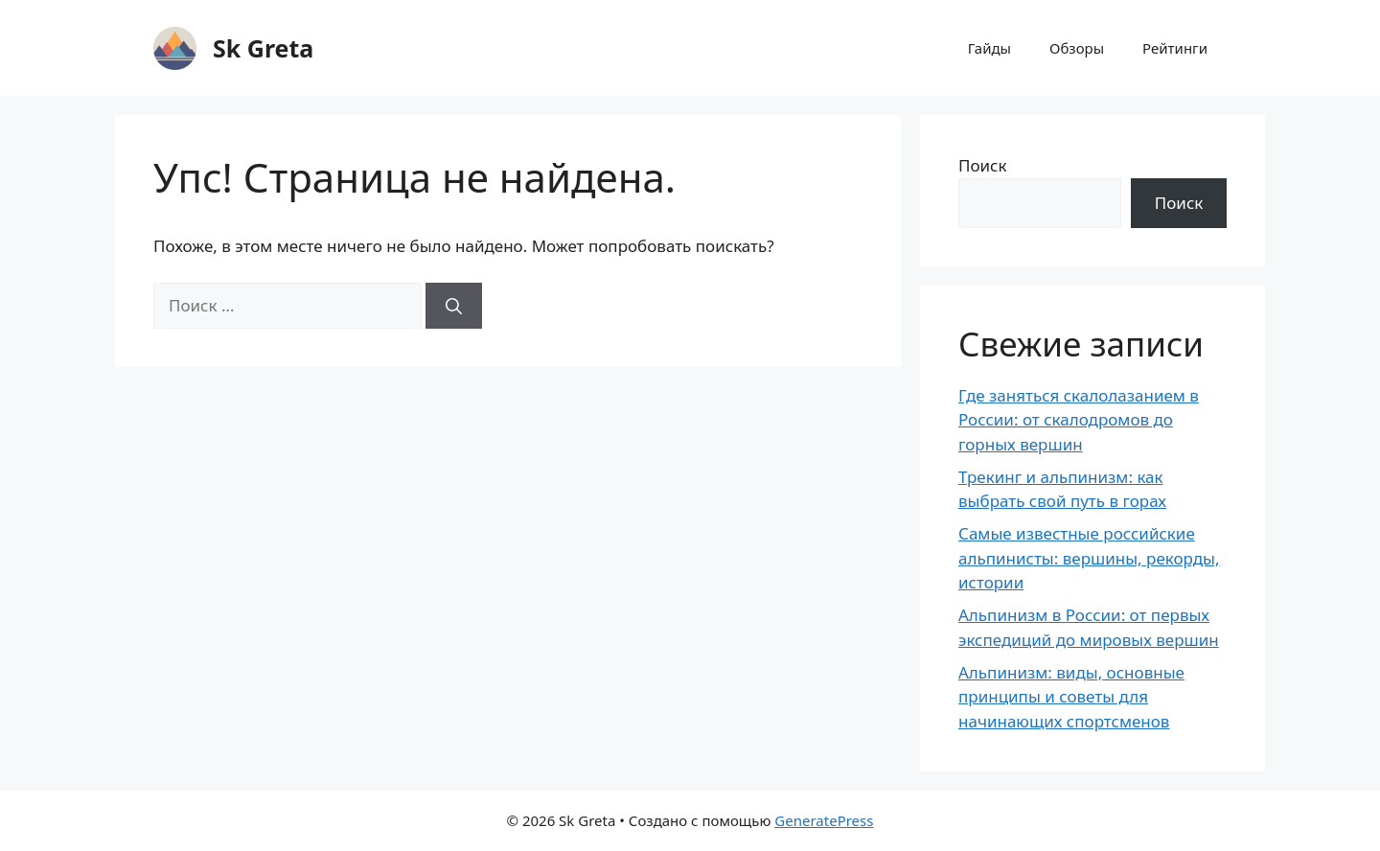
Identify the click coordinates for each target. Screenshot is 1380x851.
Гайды (989, 48)
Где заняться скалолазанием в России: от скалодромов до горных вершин (1078, 419)
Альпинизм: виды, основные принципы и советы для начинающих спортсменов (1071, 696)
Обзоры (1076, 48)
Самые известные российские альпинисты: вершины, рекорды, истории (1089, 557)
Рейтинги (1175, 48)
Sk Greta (263, 48)
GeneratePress (823, 820)
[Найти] (454, 306)
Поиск (982, 165)
